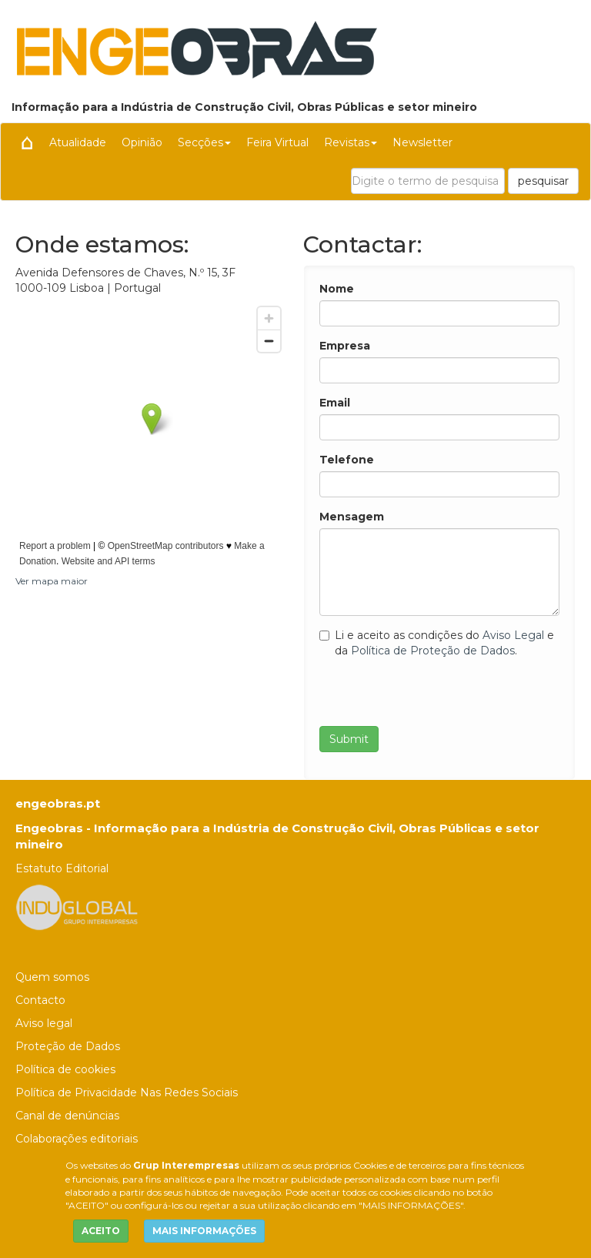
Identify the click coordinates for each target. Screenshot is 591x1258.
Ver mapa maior (51, 581)
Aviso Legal (513, 635)
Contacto (40, 1000)
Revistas (350, 142)
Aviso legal (43, 1023)
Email (334, 403)
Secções (204, 142)
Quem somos (52, 977)
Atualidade (77, 142)
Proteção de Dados (67, 1046)
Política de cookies (65, 1069)
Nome (336, 289)
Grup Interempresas (186, 1165)
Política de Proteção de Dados (433, 650)
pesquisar (543, 181)
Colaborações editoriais (76, 1139)
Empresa (344, 346)
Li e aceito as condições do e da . (436, 642)
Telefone (346, 460)
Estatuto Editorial (62, 868)
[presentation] (436, 696)
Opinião (142, 142)
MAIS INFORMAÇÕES (204, 1230)
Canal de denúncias (67, 1115)
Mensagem (351, 517)
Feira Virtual (277, 142)
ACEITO (101, 1230)
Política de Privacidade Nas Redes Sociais (126, 1092)
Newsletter (422, 142)
